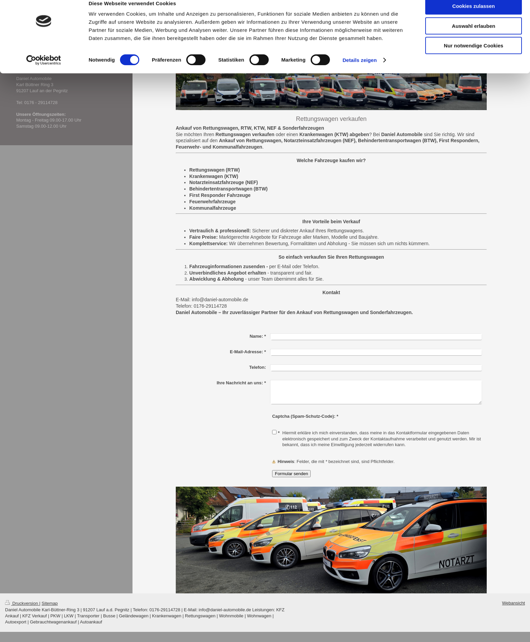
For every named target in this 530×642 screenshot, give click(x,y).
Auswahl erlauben (473, 37)
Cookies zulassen (473, 17)
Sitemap (50, 603)
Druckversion (22, 603)
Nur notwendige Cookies (473, 56)
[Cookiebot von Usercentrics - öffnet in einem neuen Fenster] (43, 71)
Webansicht (513, 603)
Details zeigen (359, 71)
